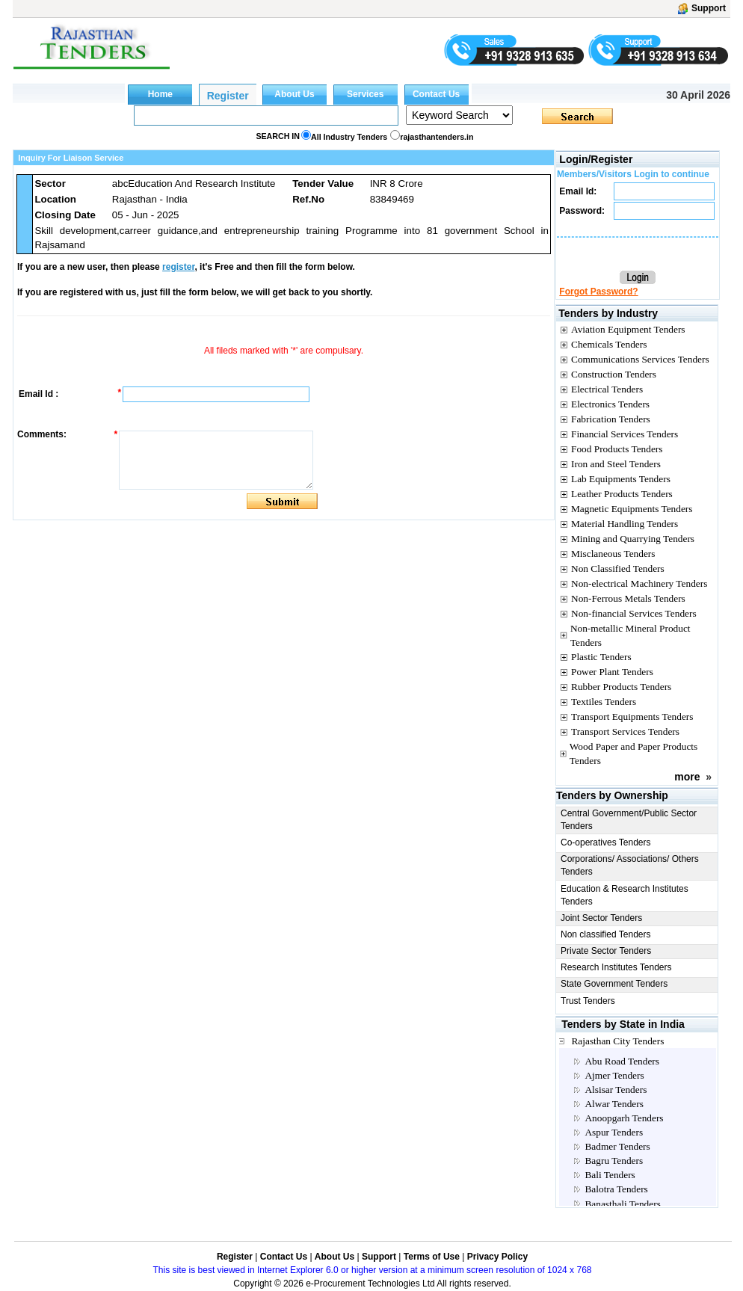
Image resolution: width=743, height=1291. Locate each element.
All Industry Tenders (349, 136)
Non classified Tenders (606, 934)
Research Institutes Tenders (616, 967)
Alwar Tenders (614, 1103)
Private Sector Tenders (606, 951)
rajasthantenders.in (436, 136)
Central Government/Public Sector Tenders (629, 819)
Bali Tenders (610, 1174)
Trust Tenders (588, 1001)
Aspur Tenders (614, 1132)
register (178, 267)
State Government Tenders (614, 984)
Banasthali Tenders (622, 1204)
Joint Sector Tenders (601, 918)
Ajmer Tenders (614, 1075)
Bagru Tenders (614, 1160)
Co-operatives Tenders (606, 842)
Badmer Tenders (617, 1146)
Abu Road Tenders (622, 1061)
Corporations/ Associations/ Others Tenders (630, 865)
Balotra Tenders (616, 1189)
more (687, 777)
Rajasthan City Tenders (617, 1041)
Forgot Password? (598, 291)
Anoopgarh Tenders (624, 1118)
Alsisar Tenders (616, 1089)
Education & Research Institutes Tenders (624, 895)
